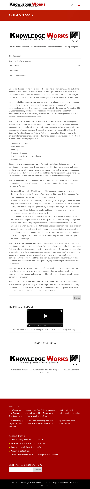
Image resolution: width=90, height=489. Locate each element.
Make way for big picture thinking (28, 444)
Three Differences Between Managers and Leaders (34, 455)
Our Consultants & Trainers (20, 61)
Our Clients (13, 71)
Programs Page (69, 330)
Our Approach (15, 56)
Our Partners (14, 66)
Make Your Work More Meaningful (26, 447)
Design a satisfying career (24, 451)
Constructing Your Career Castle (27, 440)
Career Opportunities (17, 76)
